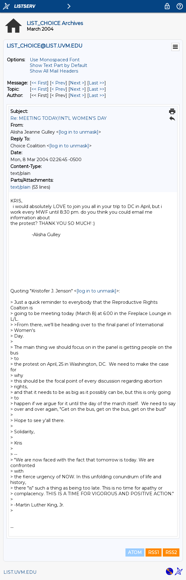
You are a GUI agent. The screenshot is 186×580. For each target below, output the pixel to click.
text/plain (20, 187)
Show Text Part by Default (58, 65)
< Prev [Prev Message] (58, 83)
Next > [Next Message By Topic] (77, 89)
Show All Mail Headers (54, 71)
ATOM (135, 552)
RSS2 (171, 552)
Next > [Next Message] (77, 83)
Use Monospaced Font (55, 60)
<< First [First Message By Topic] (39, 89)
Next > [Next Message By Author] (77, 95)
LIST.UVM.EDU (19, 572)
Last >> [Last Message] (96, 83)
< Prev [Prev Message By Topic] (58, 89)
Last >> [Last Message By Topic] (96, 89)
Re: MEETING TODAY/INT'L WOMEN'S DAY (58, 118)
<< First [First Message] (39, 83)
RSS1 (153, 552)
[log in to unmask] (78, 132)
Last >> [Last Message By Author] (96, 95)
